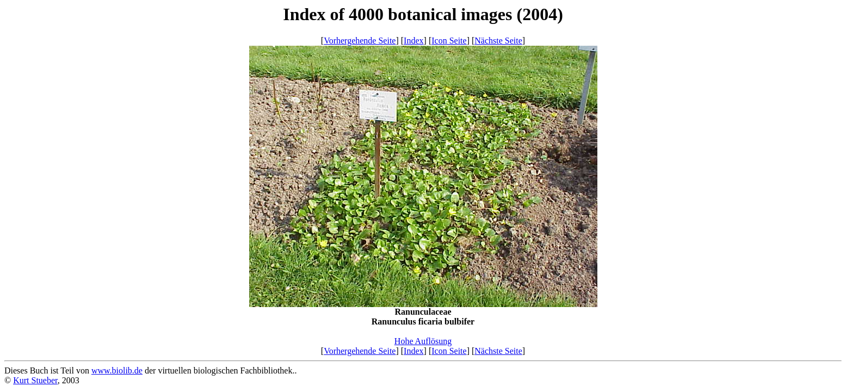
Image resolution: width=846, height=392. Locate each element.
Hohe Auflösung (423, 341)
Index (413, 40)
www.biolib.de (117, 370)
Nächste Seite (498, 40)
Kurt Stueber (35, 380)
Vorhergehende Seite (360, 40)
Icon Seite (448, 40)
